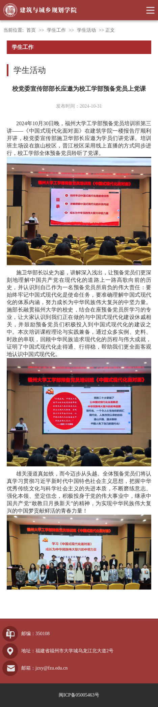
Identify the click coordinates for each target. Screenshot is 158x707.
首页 (31, 30)
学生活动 (86, 30)
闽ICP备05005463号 (79, 695)
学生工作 (56, 30)
